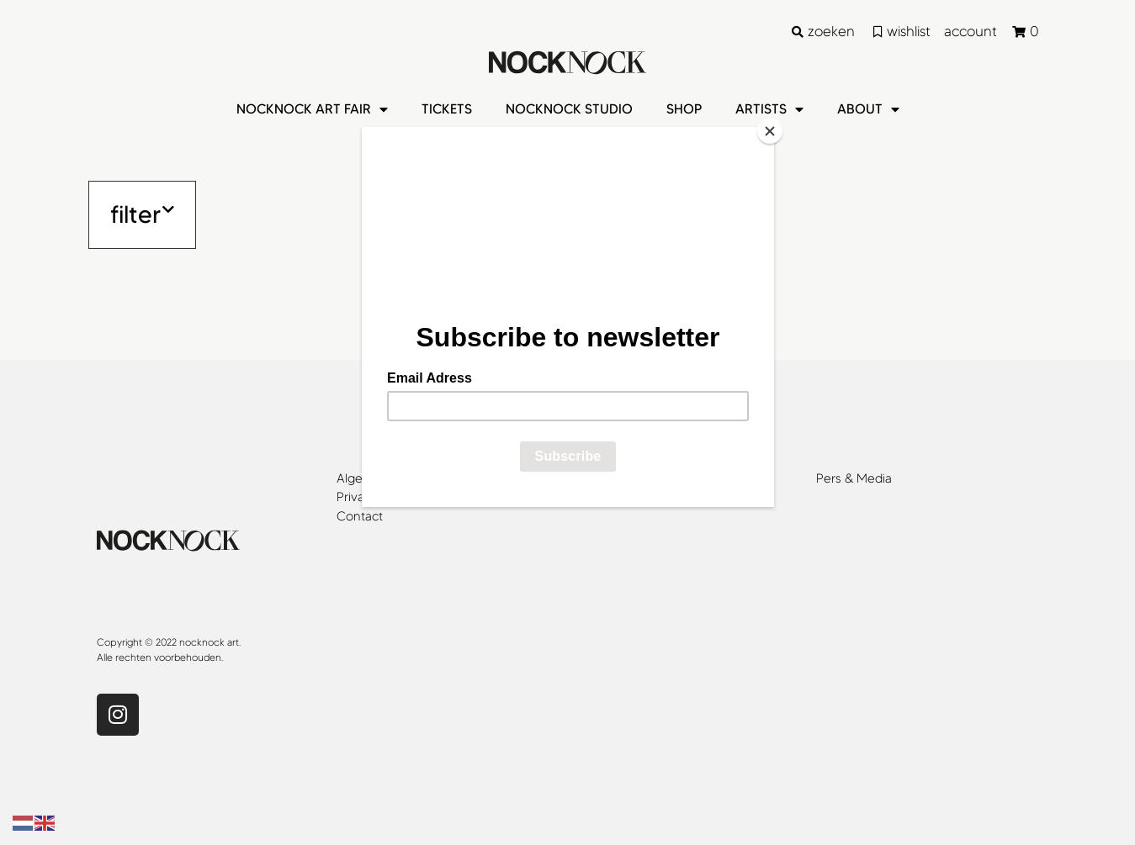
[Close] (769, 131)
